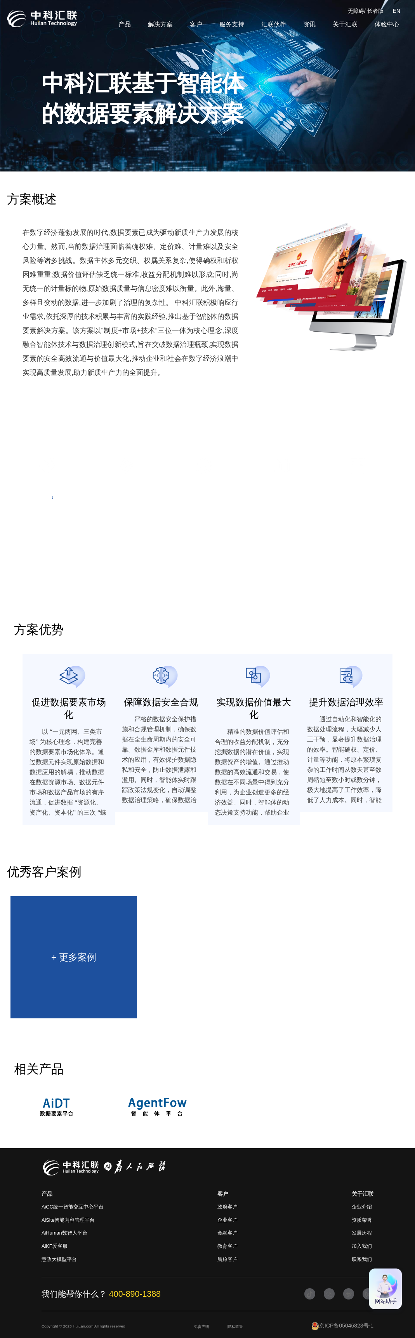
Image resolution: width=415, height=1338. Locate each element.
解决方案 (160, 24)
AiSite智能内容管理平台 (68, 1220)
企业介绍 (362, 1207)
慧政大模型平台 (59, 1259)
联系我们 (362, 1259)
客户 (196, 24)
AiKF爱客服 (55, 1246)
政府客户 (227, 1207)
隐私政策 (235, 1326)
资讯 (309, 24)
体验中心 (387, 24)
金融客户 (227, 1233)
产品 (124, 24)
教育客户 (227, 1246)
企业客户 (227, 1220)
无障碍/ (357, 11)
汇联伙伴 (273, 24)
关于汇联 (345, 24)
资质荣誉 (362, 1220)
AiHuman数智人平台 (64, 1233)
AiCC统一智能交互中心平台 (73, 1207)
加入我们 (362, 1246)
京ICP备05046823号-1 (342, 1326)
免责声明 (201, 1326)
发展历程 (362, 1233)
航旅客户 (227, 1259)
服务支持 (231, 24)
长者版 (375, 11)
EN (396, 11)
